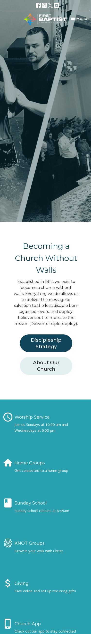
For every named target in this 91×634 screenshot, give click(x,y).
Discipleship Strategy (46, 343)
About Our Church (46, 366)
